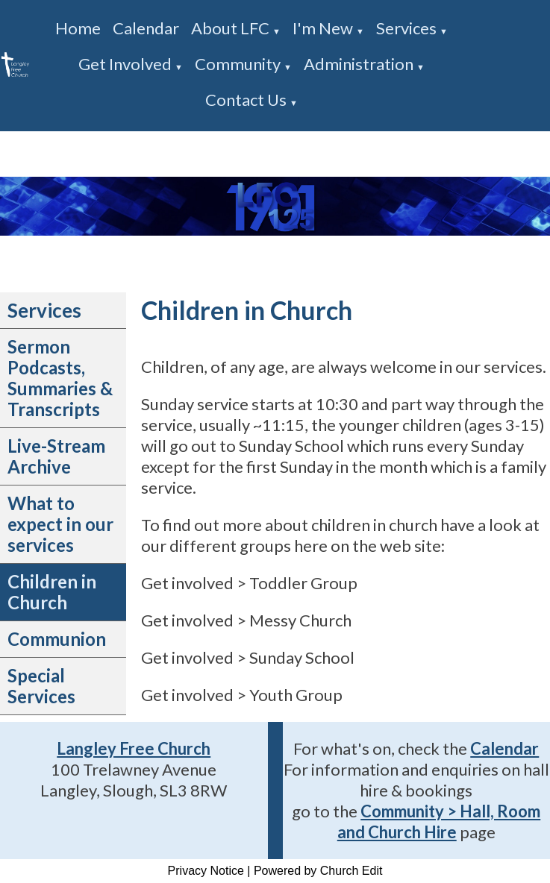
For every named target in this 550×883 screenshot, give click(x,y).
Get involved (125, 64)
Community (238, 64)
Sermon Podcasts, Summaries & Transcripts (60, 378)
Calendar (146, 28)
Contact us (246, 99)
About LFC (230, 28)
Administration (358, 64)
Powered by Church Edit (318, 870)
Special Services (41, 685)
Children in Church (51, 592)
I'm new (323, 28)
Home (78, 28)
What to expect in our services (60, 524)
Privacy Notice (206, 870)
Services (406, 28)
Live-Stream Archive (56, 456)
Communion (56, 639)
